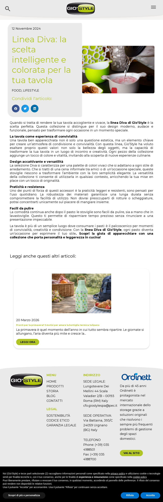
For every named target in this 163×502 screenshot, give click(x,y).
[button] (131, 453)
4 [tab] (73, 354)
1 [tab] (47, 354)
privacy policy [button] (118, 473)
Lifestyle (31, 90)
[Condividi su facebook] (16, 108)
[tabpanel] (81, 308)
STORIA (52, 391)
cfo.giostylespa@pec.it (100, 406)
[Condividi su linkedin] (34, 108)
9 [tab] (116, 354)
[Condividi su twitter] (25, 108)
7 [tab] (98, 354)
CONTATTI (55, 401)
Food (16, 90)
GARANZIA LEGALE (61, 425)
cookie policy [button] (140, 477)
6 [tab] (90, 354)
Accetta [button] (150, 495)
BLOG (51, 396)
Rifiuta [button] (130, 495)
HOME (52, 381)
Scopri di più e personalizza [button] (24, 495)
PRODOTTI (55, 386)
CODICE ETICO (58, 420)
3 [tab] (64, 354)
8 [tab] (107, 354)
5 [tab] (81, 354)
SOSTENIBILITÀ (58, 416)
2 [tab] (56, 354)
